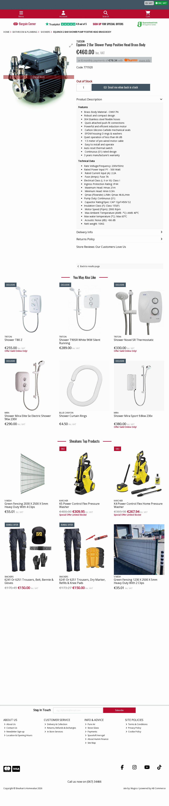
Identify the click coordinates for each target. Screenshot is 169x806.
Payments (91, 731)
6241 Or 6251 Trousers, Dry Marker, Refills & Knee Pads (82, 581)
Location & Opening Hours (18, 735)
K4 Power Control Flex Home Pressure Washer (138, 505)
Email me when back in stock (117, 87)
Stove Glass (92, 727)
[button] (71, 45)
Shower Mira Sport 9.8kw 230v (133, 416)
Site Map (90, 742)
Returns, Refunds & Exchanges (60, 727)
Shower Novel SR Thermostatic (134, 340)
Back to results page (90, 266)
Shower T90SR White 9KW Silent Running (79, 341)
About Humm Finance (96, 739)
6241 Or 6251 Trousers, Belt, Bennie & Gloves (29, 581)
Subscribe (119, 710)
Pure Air (90, 724)
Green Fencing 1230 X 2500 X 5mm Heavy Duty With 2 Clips (135, 581)
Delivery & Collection (56, 724)
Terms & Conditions (137, 724)
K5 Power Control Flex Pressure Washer (79, 505)
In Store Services (54, 731)
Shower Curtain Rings (73, 416)
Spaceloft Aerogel (95, 735)
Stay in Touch (42, 710)
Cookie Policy (133, 731)
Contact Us (10, 727)
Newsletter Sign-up (14, 731)
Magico (134, 788)
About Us (10, 724)
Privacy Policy (133, 727)
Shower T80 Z (13, 340)
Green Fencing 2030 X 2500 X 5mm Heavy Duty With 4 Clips (26, 505)
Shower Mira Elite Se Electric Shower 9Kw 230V (28, 417)
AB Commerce (159, 788)
